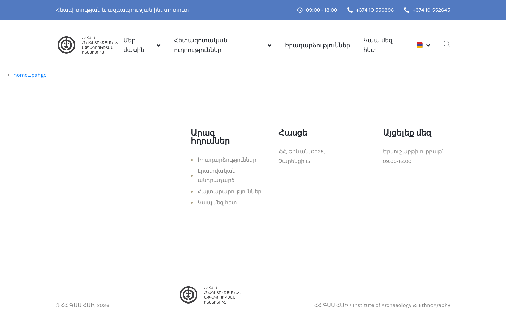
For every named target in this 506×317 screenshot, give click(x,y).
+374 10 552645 (427, 10)
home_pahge (30, 74)
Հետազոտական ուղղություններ (200, 45)
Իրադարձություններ (317, 45)
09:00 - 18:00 (317, 10)
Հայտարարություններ (229, 191)
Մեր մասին (133, 45)
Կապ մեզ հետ (377, 45)
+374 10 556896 (370, 10)
